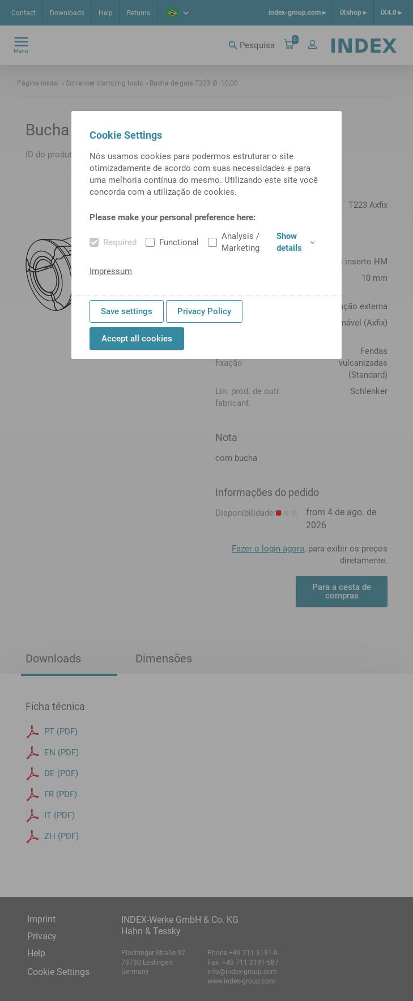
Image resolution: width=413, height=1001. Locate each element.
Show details (295, 242)
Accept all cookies (136, 338)
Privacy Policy (204, 311)
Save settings (126, 311)
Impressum (111, 271)
